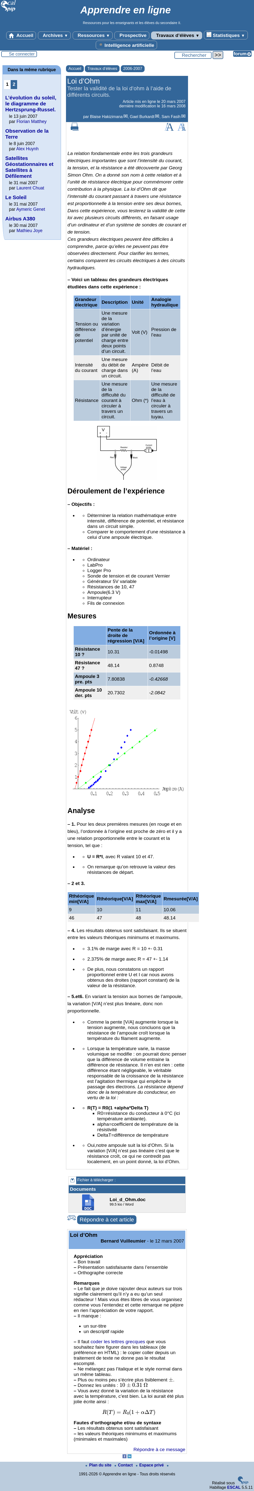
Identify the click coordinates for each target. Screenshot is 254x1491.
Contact (124, 1465)
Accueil (21, 35)
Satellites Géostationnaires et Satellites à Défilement (29, 167)
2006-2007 (132, 68)
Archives (54, 35)
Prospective (131, 35)
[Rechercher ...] (193, 55)
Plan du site (99, 1465)
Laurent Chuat (30, 187)
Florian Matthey (32, 121)
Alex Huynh (27, 148)
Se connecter (22, 54)
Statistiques (226, 35)
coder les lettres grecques (118, 1341)
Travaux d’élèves (176, 35)
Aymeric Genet (30, 209)
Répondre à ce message (159, 1449)
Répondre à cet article (107, 1220)
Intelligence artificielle (126, 45)
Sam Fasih (170, 117)
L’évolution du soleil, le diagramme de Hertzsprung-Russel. (30, 103)
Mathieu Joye (30, 230)
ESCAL (234, 1487)
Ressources (92, 35)
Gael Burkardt (142, 117)
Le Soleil (16, 197)
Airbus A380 (20, 218)
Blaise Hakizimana (106, 117)
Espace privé (150, 1465)
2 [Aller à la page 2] (14, 84)
